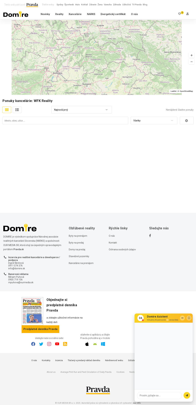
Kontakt (113, 242)
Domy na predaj (77, 249)
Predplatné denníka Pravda (40, 329)
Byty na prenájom (78, 236)
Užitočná (126, 4)
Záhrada (117, 4)
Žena (100, 4)
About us (51, 372)
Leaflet (173, 91)
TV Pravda (137, 4)
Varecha (108, 4)
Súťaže (131, 360)
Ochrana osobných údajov (122, 249)
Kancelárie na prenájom (81, 263)
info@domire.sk (16, 268)
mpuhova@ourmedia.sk (20, 282)
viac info (137, 403)
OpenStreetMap (186, 91)
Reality (59, 14)
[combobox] (82, 110)
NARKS (91, 14)
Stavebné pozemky (79, 256)
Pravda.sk (18, 249)
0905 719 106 (15, 279)
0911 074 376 (15, 265)
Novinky (45, 14)
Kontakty (46, 360)
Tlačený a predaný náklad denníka (84, 360)
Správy (60, 4)
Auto (77, 4)
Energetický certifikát (113, 14)
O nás (134, 14)
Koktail (84, 4)
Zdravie (92, 4)
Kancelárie (75, 14)
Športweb (69, 4)
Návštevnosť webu (114, 360)
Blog (145, 4)
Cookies (120, 372)
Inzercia (59, 360)
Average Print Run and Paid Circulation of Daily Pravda (85, 372)
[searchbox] (65, 120)
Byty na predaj (76, 242)
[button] (191, 55)
